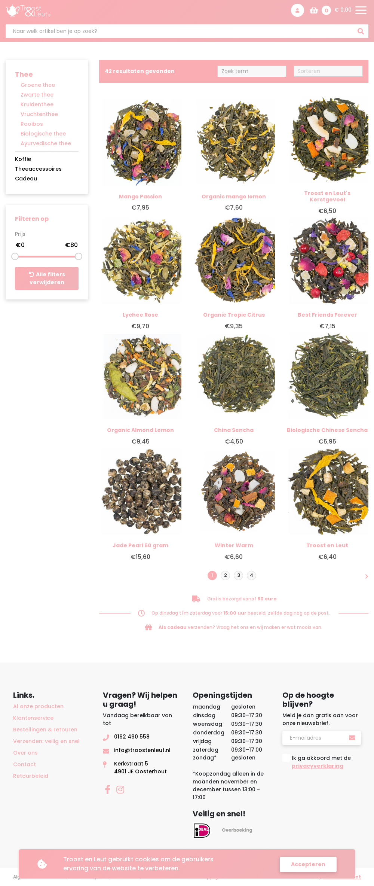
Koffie (23, 159)
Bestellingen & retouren (45, 729)
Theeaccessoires (38, 169)
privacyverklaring (317, 766)
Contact (24, 764)
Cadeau (26, 178)
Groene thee (38, 85)
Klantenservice (33, 718)
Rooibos (32, 124)
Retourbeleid (30, 776)
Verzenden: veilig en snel (46, 741)
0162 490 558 (132, 736)
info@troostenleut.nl (142, 750)
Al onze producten (38, 706)
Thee (24, 74)
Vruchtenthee (39, 114)
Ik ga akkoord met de (321, 762)
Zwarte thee (37, 94)
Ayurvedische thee (46, 143)
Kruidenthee (37, 104)
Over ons (25, 752)
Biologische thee (43, 133)
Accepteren (308, 864)
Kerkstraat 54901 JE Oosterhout (140, 767)
